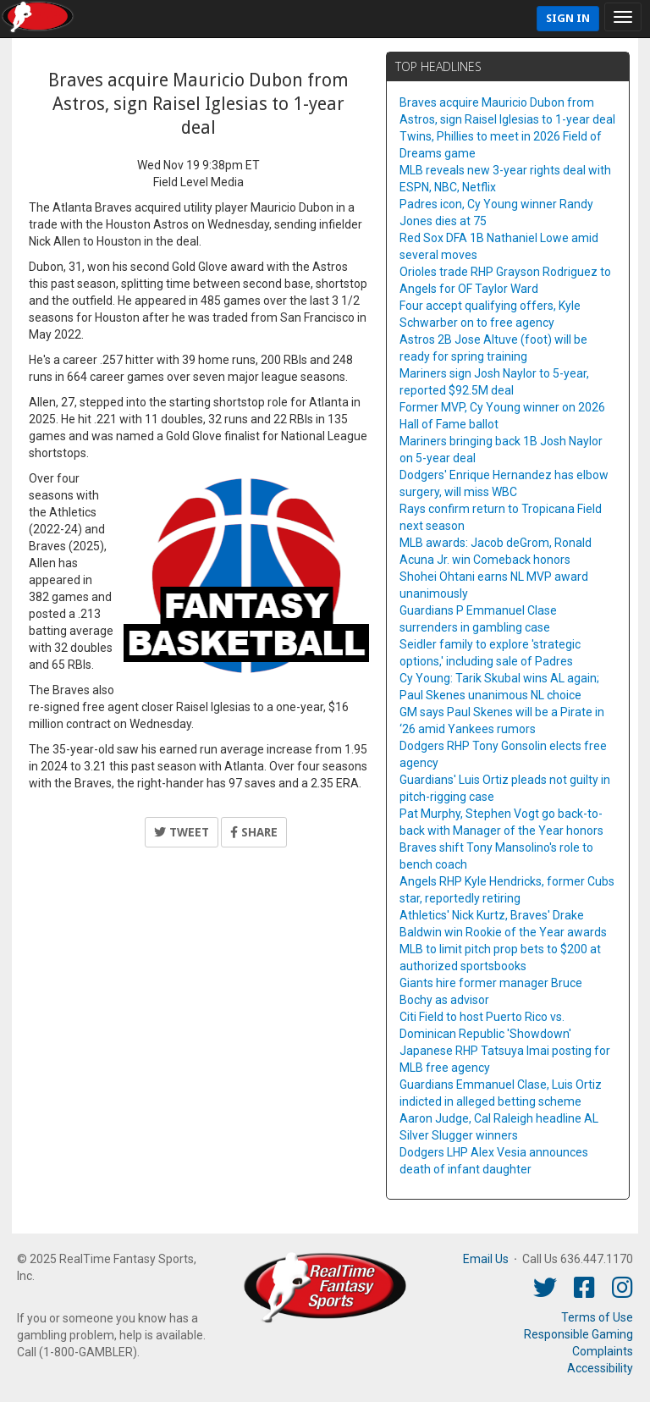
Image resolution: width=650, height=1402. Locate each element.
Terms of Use (597, 1317)
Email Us (486, 1259)
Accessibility (600, 1368)
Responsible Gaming (578, 1334)
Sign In (568, 18)
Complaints (602, 1351)
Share (254, 832)
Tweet (181, 832)
